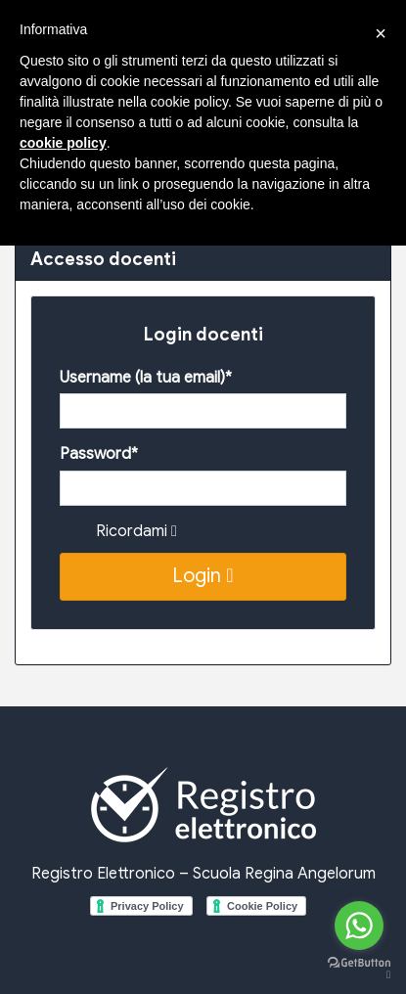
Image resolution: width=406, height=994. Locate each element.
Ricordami (136, 531)
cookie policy (63, 143)
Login (202, 576)
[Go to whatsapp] (359, 925)
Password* (99, 454)
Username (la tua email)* (146, 377)
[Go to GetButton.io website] (359, 968)
